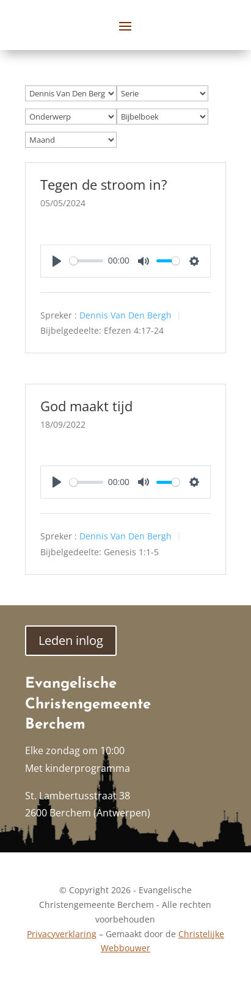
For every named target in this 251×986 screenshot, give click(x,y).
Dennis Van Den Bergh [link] (125, 315)
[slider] (86, 261)
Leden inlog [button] (70, 640)
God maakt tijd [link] (86, 406)
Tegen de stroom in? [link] (103, 184)
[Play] (57, 261)
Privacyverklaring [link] (61, 934)
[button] (125, 25)
